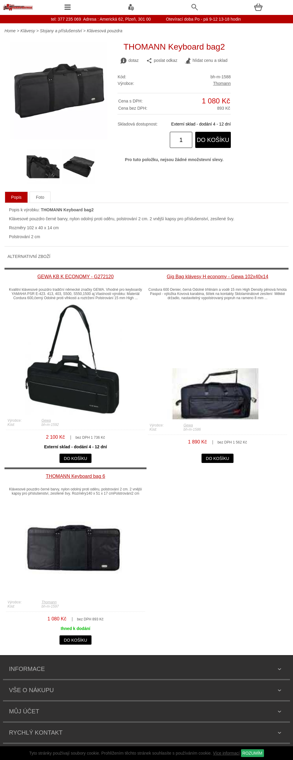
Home (10, 30)
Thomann (222, 83)
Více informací (226, 753)
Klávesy (27, 30)
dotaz (129, 61)
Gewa (46, 420)
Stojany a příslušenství (61, 30)
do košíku (213, 140)
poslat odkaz (162, 61)
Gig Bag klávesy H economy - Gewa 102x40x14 (217, 276)
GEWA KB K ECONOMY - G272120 (75, 276)
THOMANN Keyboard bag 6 (75, 476)
